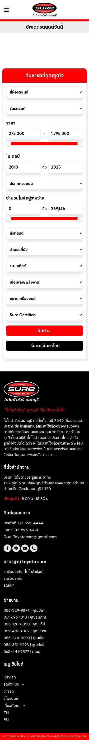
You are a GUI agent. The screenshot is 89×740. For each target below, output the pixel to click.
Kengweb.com (77, 736)
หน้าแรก (10, 677)
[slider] (8, 144)
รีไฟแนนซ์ (11, 698)
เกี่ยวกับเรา (14, 705)
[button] (6, 10)
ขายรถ (9, 691)
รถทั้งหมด (14, 684)
